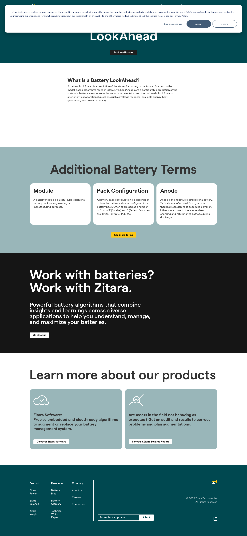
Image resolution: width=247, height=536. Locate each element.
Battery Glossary (56, 502)
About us (77, 490)
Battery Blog (55, 492)
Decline (224, 23)
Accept (199, 23)
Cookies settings (173, 23)
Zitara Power (33, 492)
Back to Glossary (123, 52)
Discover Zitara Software (51, 441)
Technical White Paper (56, 514)
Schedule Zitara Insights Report (150, 441)
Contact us (39, 335)
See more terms (123, 235)
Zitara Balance (34, 502)
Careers (76, 497)
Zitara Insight (33, 512)
